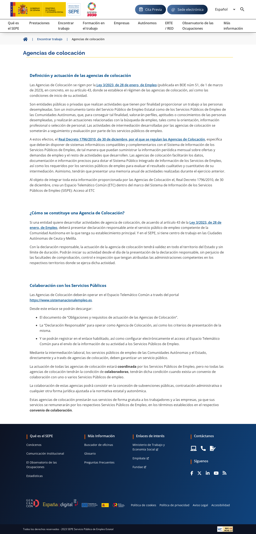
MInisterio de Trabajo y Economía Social (149, 447)
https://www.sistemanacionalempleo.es (61, 300)
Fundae (138, 467)
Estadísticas (34, 476)
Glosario (90, 453)
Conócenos (33, 445)
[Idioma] (225, 9)
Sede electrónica (191, 9)
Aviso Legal (200, 505)
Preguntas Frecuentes (99, 462)
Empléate (139, 458)
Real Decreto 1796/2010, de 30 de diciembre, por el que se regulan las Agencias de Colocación (132, 139)
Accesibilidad (220, 505)
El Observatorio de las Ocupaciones (41, 464)
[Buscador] (242, 9)
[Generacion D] (75, 503)
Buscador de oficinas (98, 445)
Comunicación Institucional (45, 453)
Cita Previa (153, 9)
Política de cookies (143, 505)
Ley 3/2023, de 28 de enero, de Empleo (126, 85)
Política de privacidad (174, 505)
